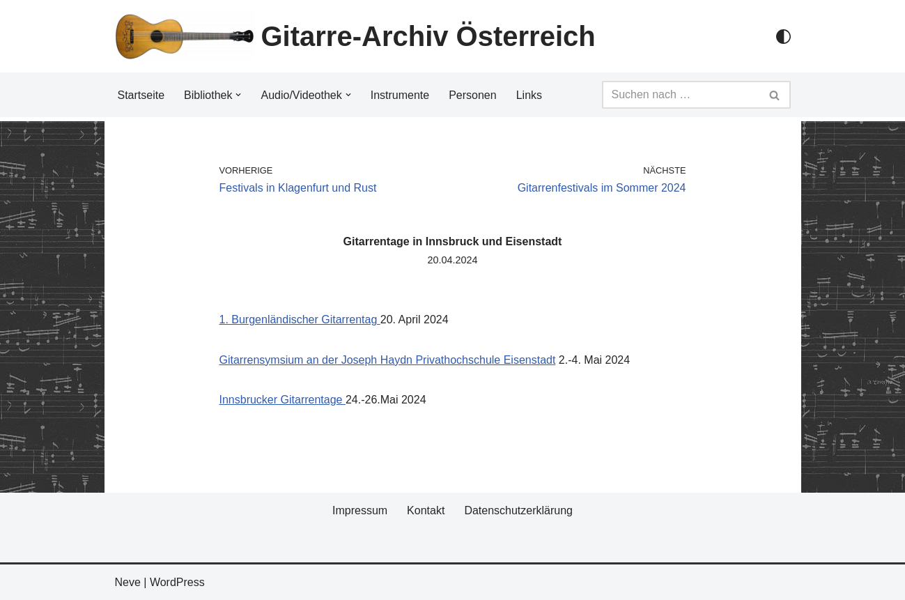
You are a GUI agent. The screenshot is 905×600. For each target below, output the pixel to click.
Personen (473, 95)
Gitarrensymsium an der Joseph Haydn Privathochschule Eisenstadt (387, 360)
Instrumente (400, 95)
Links (529, 95)
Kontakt (425, 510)
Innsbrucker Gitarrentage (282, 400)
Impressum (359, 510)
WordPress (177, 582)
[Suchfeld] (680, 95)
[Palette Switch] (783, 36)
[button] (238, 95)
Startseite (141, 95)
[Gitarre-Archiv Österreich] (355, 36)
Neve (128, 582)
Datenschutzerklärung (518, 510)
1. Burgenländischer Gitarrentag (299, 319)
